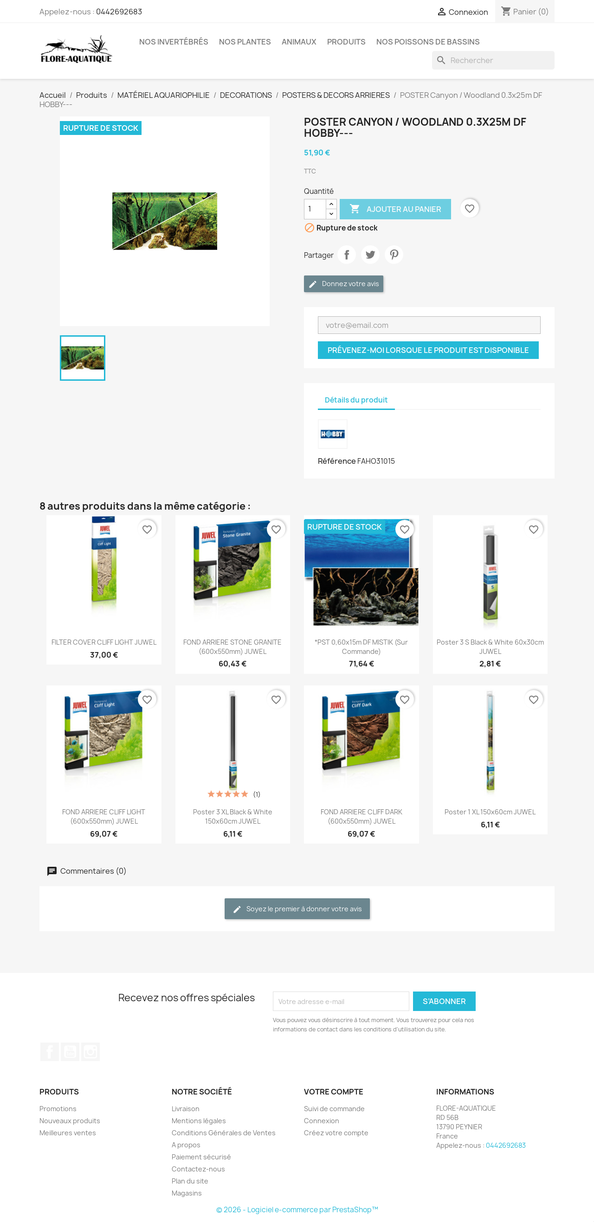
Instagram (90, 1052)
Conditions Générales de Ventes (224, 1132)
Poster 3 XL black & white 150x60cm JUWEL (232, 816)
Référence (337, 461)
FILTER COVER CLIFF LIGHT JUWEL (104, 642)
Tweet (370, 254)
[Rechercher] (493, 60)
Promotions (58, 1108)
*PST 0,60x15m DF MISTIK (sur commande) (361, 647)
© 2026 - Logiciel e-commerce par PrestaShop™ (297, 1210)
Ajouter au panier (395, 209)
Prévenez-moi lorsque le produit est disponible (428, 350)
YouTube (70, 1052)
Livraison (186, 1108)
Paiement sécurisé (201, 1156)
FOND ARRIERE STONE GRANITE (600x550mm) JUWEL (232, 647)
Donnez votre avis (343, 284)
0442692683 (119, 11)
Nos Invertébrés (173, 42)
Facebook (49, 1052)
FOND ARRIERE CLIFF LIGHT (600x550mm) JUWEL (103, 816)
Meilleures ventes (67, 1132)
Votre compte (333, 1092)
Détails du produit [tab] (356, 400)
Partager (346, 254)
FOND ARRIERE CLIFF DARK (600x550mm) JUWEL (361, 816)
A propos (186, 1144)
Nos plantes (245, 42)
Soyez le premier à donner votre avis (297, 909)
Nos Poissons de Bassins (428, 42)
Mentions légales (199, 1120)
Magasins (187, 1193)
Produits (346, 42)
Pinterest (394, 254)
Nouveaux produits (69, 1120)
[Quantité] (315, 209)
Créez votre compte (336, 1132)
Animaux (299, 42)
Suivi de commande (334, 1108)
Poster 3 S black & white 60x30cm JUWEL (490, 647)
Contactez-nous (198, 1168)
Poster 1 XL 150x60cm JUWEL (490, 811)
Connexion (321, 1120)
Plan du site (190, 1181)
